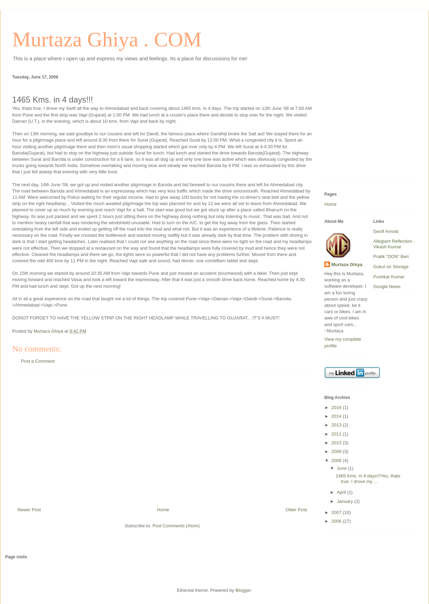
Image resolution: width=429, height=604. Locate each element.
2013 (337, 425)
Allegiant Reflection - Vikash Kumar (394, 244)
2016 (337, 407)
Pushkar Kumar (389, 276)
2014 (337, 416)
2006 (337, 521)
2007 (337, 512)
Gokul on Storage (390, 266)
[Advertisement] (162, 438)
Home (163, 509)
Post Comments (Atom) (176, 525)
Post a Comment (38, 361)
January (345, 501)
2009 (337, 451)
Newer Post (29, 509)
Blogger (243, 590)
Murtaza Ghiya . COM (107, 39)
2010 (337, 442)
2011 (337, 434)
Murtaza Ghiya (346, 264)
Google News (386, 286)
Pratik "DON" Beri (391, 256)
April (342, 492)
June (342, 468)
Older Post (296, 509)
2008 (337, 460)
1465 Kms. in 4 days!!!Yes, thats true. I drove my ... (368, 478)
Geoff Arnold (385, 231)
